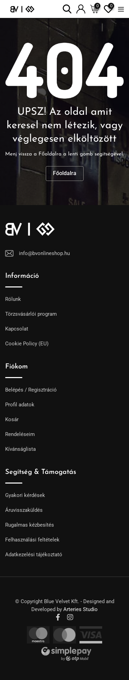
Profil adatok (19, 405)
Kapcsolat (16, 329)
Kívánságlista (20, 449)
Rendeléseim (20, 434)
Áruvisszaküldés (24, 510)
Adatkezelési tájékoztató (33, 554)
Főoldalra (64, 173)
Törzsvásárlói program (31, 314)
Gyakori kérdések (25, 495)
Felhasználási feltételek (32, 540)
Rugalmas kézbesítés (29, 525)
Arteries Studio (80, 609)
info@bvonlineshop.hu (44, 253)
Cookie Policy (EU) (27, 344)
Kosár (12, 419)
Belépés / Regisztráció (31, 390)
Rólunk (13, 299)
